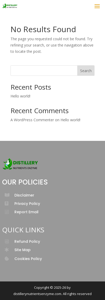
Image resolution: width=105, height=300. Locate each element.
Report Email (26, 212)
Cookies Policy (28, 258)
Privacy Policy (27, 203)
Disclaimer (24, 195)
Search (86, 70)
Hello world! (20, 96)
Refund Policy (27, 241)
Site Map (22, 249)
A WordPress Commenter (32, 119)
